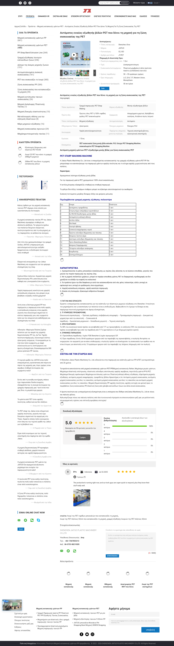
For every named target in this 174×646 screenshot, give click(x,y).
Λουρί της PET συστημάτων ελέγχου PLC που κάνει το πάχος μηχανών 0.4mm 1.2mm (147, 585)
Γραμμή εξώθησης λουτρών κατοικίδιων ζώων (30, 58)
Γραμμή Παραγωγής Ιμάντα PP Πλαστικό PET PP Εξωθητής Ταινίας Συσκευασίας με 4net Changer (53, 614)
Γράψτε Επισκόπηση (82, 438)
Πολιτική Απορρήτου (28, 643)
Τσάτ (103, 88)
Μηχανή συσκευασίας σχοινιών (31, 129)
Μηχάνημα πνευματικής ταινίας (31, 134)
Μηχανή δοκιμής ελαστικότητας (32, 111)
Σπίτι (20, 16)
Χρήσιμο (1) (81, 477)
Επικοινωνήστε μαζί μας (125, 16)
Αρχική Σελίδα (20, 26)
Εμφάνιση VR (43, 16)
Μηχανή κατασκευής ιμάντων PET (50, 26)
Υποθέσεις (155, 16)
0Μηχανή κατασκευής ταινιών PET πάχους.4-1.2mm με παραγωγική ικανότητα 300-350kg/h (108, 585)
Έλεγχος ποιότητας (102, 16)
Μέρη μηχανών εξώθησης (29, 124)
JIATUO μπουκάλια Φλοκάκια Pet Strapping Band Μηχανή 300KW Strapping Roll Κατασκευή (90, 624)
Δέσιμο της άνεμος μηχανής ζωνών (33, 65)
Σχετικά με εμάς (60, 16)
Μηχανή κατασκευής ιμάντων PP (32, 38)
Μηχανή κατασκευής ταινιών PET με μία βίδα (89, 614)
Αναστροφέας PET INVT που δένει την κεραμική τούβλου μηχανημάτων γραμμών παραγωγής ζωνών (127, 585)
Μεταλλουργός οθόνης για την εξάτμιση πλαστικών (31, 117)
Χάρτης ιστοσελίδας (22, 630)
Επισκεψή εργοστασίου (80, 16)
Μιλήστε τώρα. (139, 3)
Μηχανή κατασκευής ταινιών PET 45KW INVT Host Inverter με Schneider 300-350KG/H (88, 585)
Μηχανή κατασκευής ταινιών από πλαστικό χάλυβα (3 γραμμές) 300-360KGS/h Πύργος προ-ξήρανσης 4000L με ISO (69, 585)
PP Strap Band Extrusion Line (30, 53)
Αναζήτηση (124, 3)
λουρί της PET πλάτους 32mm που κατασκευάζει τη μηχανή (83, 519)
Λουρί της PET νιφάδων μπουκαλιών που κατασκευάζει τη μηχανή (92, 516)
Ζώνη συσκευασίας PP (27, 84)
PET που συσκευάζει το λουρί (30, 80)
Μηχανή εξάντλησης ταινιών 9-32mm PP (89, 619)
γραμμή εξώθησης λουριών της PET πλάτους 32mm (127, 519)
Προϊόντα (30, 16)
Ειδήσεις (143, 16)
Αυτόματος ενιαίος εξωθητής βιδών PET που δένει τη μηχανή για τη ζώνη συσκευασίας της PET (77, 81)
